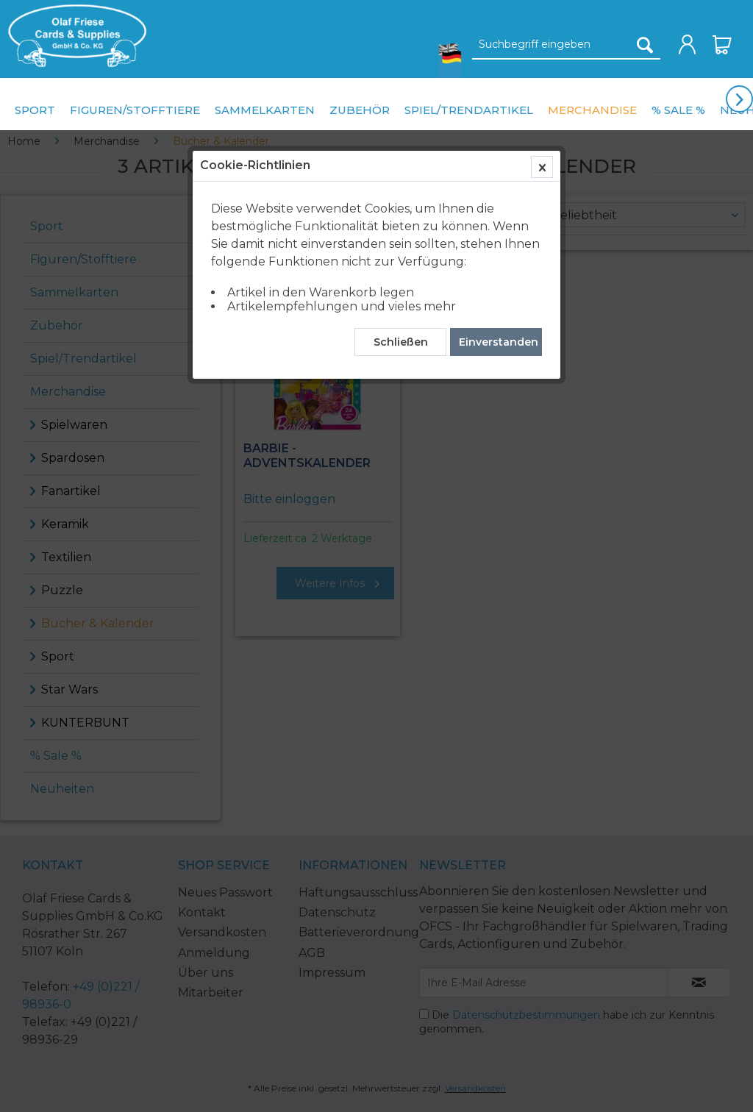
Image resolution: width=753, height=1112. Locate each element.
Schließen (401, 342)
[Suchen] (644, 45)
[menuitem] (73, 36)
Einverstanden (498, 342)
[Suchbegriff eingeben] (566, 45)
